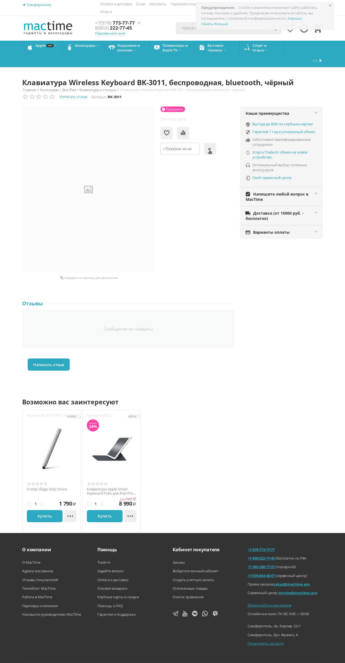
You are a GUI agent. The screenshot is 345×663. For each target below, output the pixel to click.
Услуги (106, 11)
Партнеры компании (40, 592)
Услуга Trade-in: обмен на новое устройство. (279, 141)
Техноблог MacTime (39, 575)
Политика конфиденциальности (208, 654)
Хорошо (294, 18)
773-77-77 (115, 23)
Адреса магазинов (37, 557)
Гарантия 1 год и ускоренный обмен (283, 118)
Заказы (179, 549)
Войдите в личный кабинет (195, 557)
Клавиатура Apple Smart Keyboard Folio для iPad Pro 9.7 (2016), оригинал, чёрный (111, 478)
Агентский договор (154, 654)
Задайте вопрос (110, 557)
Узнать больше (214, 23)
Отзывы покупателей (40, 566)
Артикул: (98, 83)
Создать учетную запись (193, 566)
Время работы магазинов (269, 591)
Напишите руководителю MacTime (51, 601)
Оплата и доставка (116, 3)
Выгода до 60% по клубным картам (282, 110)
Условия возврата (112, 575)
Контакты (158, 3)
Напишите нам (114, 654)
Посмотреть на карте (266, 630)
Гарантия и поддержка (189, 3)
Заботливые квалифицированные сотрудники (281, 129)
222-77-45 (113, 28)
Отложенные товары (190, 575)
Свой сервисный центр (272, 164)
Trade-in (104, 549)
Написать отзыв (73, 83)
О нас (141, 3)
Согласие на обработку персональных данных (285, 654)
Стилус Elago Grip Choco (47, 476)
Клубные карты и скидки (118, 583)
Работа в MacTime (37, 583)
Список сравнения (188, 583)
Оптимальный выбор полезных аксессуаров (279, 154)
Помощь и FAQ (110, 592)
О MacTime (31, 549)
